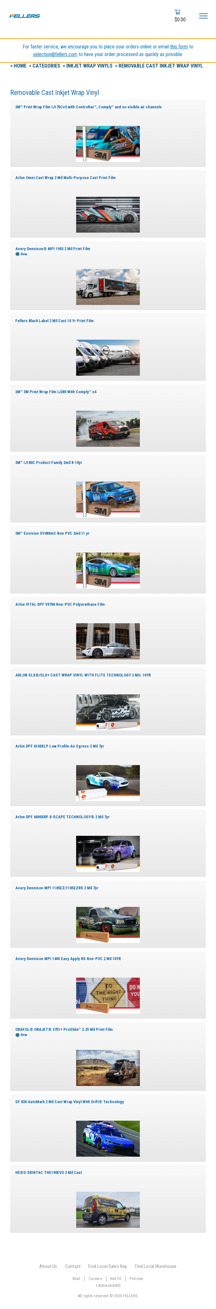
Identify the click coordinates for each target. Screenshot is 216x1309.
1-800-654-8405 (108, 1285)
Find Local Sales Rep (107, 1266)
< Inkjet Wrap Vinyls (88, 66)
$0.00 (180, 20)
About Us (48, 1266)
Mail (76, 1278)
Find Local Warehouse (156, 1266)
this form (179, 47)
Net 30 (115, 1278)
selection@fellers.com (55, 54)
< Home (19, 66)
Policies (136, 1278)
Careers (95, 1278)
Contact (73, 1266)
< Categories (45, 66)
